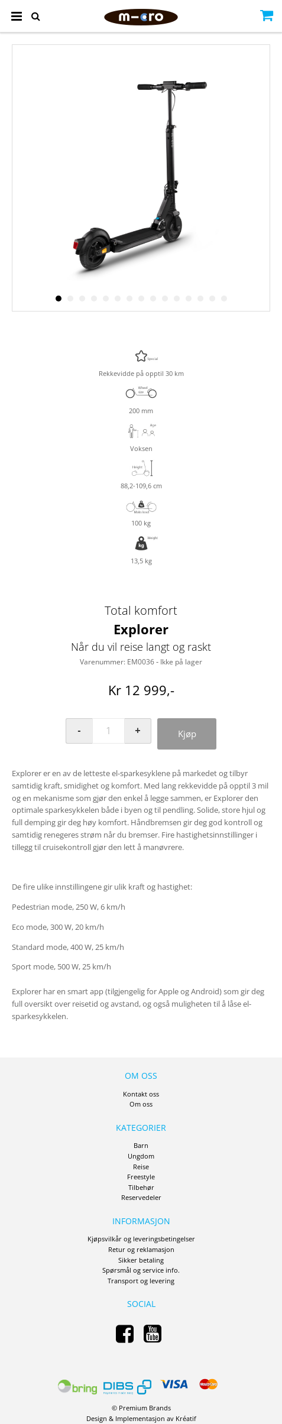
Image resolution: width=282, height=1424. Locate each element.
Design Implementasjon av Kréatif (141, 1418)
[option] (141, 178)
